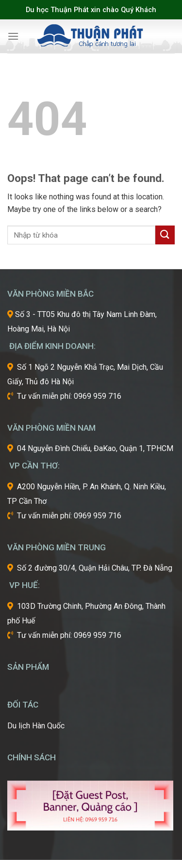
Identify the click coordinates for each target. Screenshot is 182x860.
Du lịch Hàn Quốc (36, 725)
